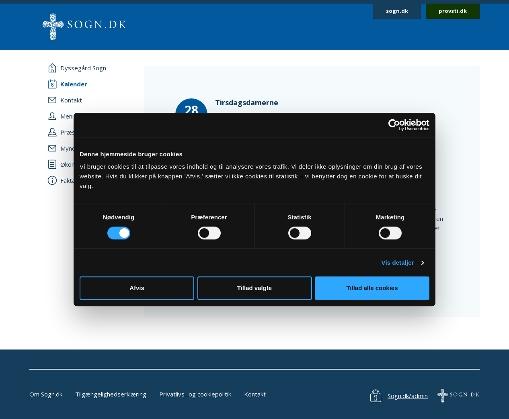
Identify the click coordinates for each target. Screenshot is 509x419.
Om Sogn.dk (45, 394)
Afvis (136, 287)
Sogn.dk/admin (408, 396)
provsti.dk (453, 10)
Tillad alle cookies (372, 287)
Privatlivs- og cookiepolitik (195, 394)
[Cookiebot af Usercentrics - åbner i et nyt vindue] (394, 125)
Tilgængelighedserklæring (110, 394)
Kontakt (255, 394)
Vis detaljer (398, 262)
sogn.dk (397, 10)
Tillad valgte (254, 287)
